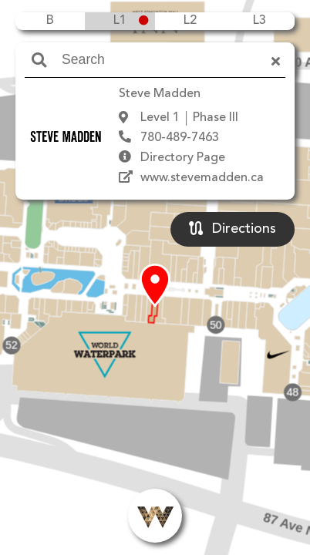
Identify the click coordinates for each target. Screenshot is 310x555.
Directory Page (182, 158)
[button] (155, 286)
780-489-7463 (179, 138)
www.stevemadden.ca (202, 178)
